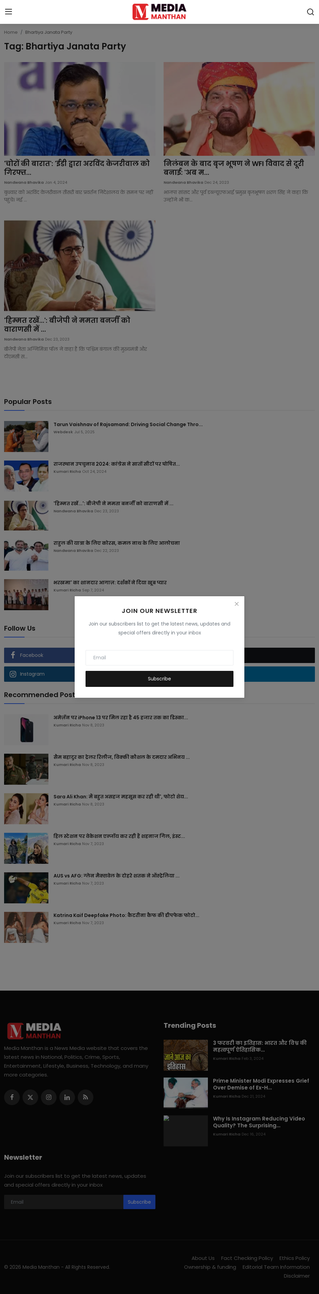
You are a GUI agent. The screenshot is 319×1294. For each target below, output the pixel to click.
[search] (310, 11)
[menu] (8, 11)
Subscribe (159, 678)
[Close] (236, 604)
